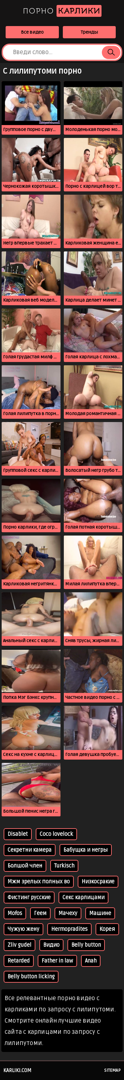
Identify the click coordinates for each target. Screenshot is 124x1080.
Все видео (32, 32)
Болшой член (25, 866)
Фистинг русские (29, 897)
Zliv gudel (19, 945)
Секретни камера (30, 850)
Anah (91, 961)
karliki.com (17, 1070)
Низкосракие (98, 881)
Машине (100, 913)
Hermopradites (69, 929)
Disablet (18, 834)
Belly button (86, 945)
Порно (62, 11)
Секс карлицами (83, 897)
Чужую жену (23, 929)
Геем (40, 913)
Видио (51, 945)
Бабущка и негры (85, 850)
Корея (107, 929)
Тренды (89, 32)
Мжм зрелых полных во (39, 881)
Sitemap (112, 1070)
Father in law (57, 961)
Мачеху (68, 913)
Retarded (19, 961)
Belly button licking (31, 976)
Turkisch (64, 866)
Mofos (15, 913)
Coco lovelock (56, 834)
